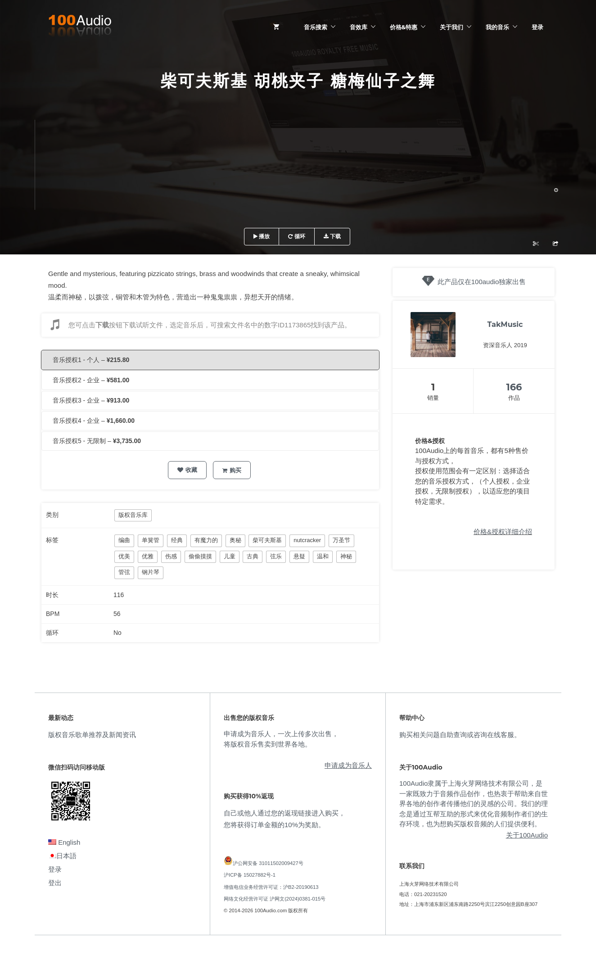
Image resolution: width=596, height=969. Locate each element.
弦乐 (276, 556)
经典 (177, 540)
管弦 (124, 572)
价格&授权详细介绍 (503, 531)
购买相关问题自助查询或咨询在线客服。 (460, 734)
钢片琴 (150, 572)
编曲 (124, 540)
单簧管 (150, 540)
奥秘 (235, 540)
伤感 (171, 556)
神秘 (346, 556)
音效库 (358, 27)
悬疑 (299, 556)
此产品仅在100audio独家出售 (482, 281)
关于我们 (451, 27)
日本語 (62, 856)
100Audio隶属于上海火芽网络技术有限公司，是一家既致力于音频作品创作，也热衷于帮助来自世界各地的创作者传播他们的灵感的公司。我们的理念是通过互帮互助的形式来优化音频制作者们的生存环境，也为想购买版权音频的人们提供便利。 (473, 803)
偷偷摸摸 (200, 556)
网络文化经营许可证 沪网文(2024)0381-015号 (274, 898)
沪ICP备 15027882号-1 (249, 875)
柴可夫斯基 (267, 540)
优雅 (148, 556)
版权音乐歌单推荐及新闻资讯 (92, 734)
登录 (537, 27)
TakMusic (505, 324)
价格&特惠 (403, 27)
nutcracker (307, 540)
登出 (55, 883)
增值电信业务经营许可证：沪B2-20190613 (271, 887)
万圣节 (341, 540)
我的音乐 (497, 27)
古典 (252, 556)
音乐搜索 (315, 27)
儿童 (229, 556)
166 (514, 387)
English (64, 842)
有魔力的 (206, 540)
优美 (124, 556)
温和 (323, 556)
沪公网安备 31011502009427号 (268, 863)
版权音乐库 (133, 515)
